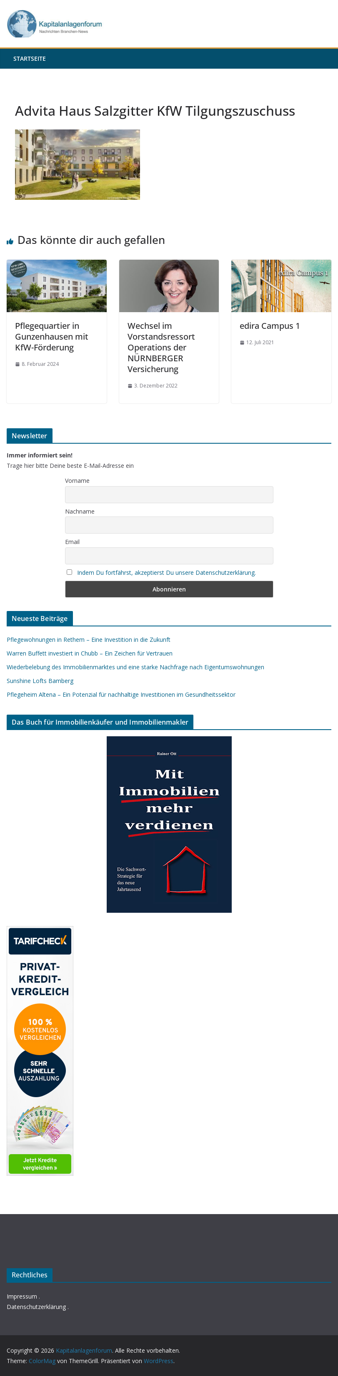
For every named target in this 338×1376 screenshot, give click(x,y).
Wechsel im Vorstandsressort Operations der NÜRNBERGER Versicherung (161, 347)
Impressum (22, 1296)
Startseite (29, 58)
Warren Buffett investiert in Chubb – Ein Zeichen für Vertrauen (90, 653)
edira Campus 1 (270, 325)
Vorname (77, 480)
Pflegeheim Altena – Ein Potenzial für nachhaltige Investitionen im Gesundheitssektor (121, 694)
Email (72, 542)
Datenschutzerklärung (36, 1307)
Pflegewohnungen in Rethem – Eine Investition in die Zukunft (88, 639)
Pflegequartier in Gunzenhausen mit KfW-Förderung (51, 336)
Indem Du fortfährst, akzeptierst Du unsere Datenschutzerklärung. (166, 572)
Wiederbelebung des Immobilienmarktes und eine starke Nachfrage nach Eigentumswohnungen (135, 667)
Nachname (80, 511)
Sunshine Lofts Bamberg (40, 681)
